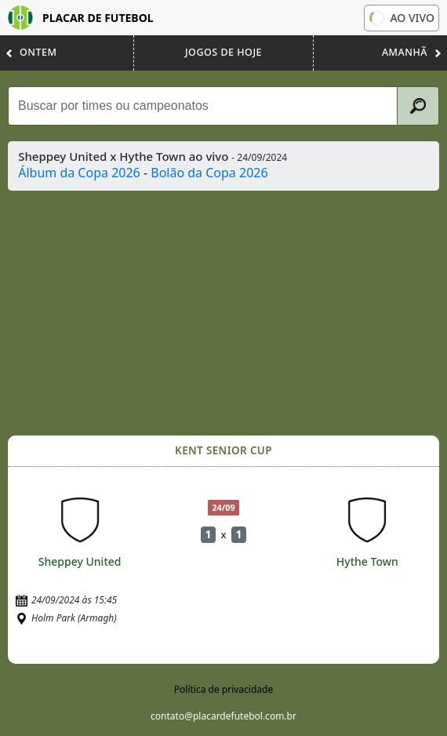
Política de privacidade (223, 689)
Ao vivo (401, 17)
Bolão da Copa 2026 (209, 172)
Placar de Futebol (81, 17)
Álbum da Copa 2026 (79, 172)
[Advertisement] (225, 313)
